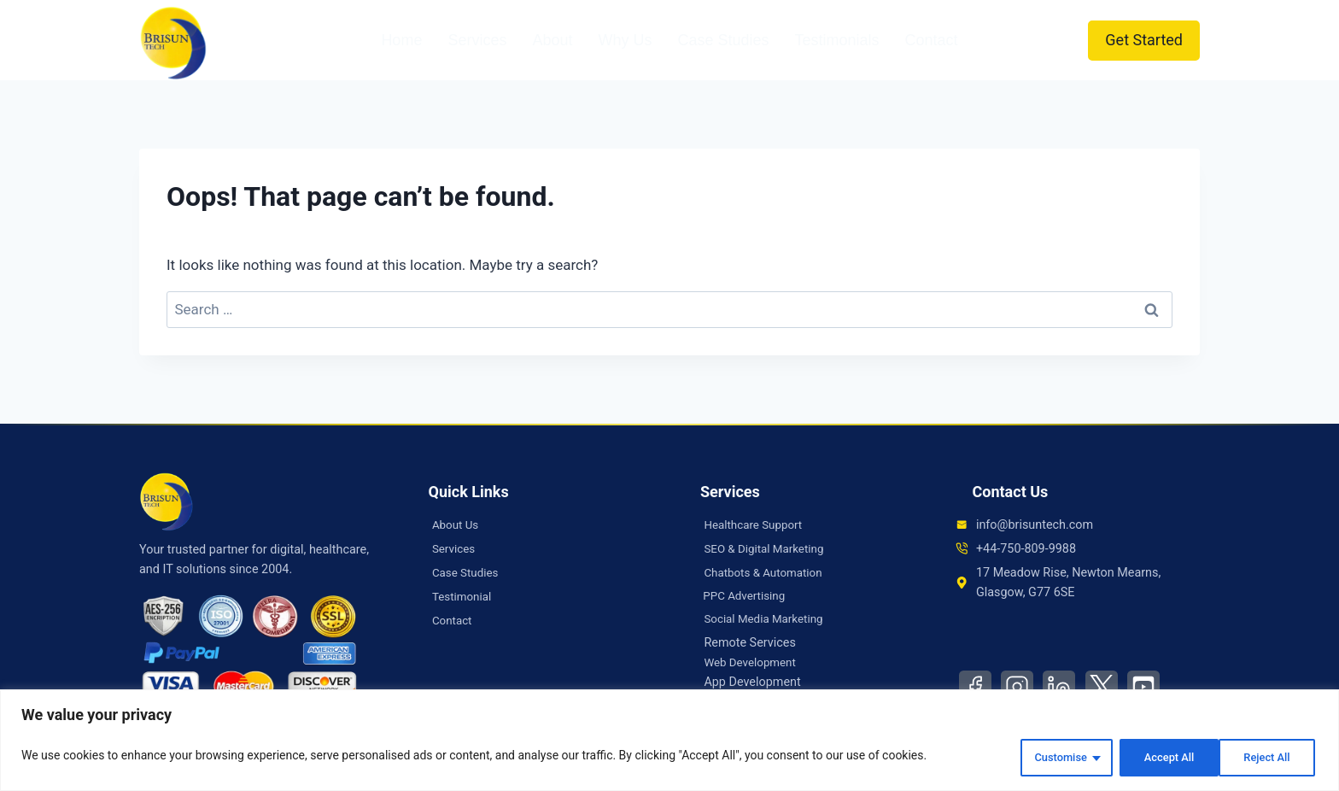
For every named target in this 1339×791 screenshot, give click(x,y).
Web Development (753, 664)
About (552, 40)
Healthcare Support (757, 525)
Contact (931, 40)
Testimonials (837, 40)
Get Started (1144, 40)
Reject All (1156, 758)
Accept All (1265, 758)
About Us (457, 525)
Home (401, 40)
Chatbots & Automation (767, 572)
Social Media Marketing (768, 620)
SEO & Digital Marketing (768, 549)
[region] (669, 742)
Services (476, 40)
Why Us (625, 40)
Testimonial (464, 596)
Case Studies (723, 40)
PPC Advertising (748, 596)
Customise (1045, 758)
